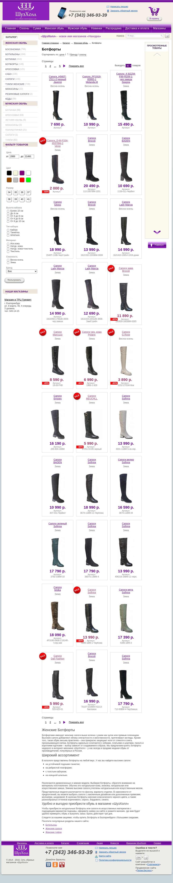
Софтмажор (153, 864)
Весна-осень (16, 259)
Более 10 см (16, 210)
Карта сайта (105, 856)
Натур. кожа (16, 246)
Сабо (8, 74)
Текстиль (15, 251)
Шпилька (15, 235)
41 (28, 199)
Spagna (126, 78)
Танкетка (15, 232)
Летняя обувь (13, 120)
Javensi (57, 79)
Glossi (57, 203)
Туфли (9, 140)
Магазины (22, 843)
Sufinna (126, 397)
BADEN (126, 139)
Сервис (157, 843)
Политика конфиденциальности (115, 860)
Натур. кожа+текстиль (21, 248)
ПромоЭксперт (144, 870)
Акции (100, 843)
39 (15, 199)
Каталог (66, 43)
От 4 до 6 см (16, 216)
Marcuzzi (57, 333)
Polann (92, 333)
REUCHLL (92, 397)
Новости (114, 843)
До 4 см (14, 213)
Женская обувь (16, 43)
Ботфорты (11, 64)
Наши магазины (16, 292)
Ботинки (10, 59)
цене (61, 54)
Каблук (13, 230)
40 (22, 199)
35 (15, 192)
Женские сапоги (53, 828)
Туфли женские (14, 84)
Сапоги (10, 79)
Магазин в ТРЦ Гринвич (17, 299)
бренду (74, 54)
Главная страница (50, 43)
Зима (13, 262)
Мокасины (11, 89)
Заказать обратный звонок (124, 10)
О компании (83, 843)
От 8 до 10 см (17, 221)
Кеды (8, 99)
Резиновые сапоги (17, 94)
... (55, 66)
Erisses (57, 397)
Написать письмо (119, 6)
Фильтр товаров (16, 145)
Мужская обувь (16, 103)
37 (28, 192)
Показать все (76, 66)
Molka (57, 588)
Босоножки (12, 49)
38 (9, 199)
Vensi (57, 143)
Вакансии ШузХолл (136, 843)
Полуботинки (13, 130)
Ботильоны (12, 54)
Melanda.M (92, 79)
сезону (82, 54)
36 (22, 192)
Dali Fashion (57, 657)
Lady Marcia (126, 203)
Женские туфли (53, 832)
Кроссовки (12, 69)
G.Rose (126, 333)
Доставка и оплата (44, 843)
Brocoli (92, 139)
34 (9, 192)
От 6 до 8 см (16, 218)
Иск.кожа (15, 243)
